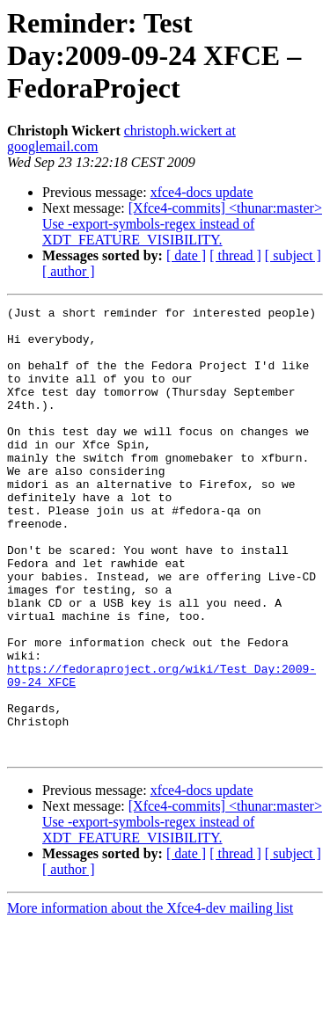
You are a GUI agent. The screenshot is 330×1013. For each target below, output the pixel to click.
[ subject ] (293, 255)
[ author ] (68, 271)
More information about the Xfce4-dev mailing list (150, 997)
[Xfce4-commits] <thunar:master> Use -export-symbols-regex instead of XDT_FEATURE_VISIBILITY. (182, 223)
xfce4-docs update (201, 192)
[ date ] (186, 255)
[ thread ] (235, 255)
